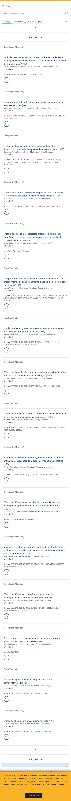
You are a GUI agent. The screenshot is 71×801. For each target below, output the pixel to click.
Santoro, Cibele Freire (12, 467)
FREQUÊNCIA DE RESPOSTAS (22, 693)
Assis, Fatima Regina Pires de (15, 67)
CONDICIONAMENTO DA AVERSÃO (17, 345)
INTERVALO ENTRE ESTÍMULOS (47, 342)
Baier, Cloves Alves (11, 556)
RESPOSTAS (35, 116)
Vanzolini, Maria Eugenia (13, 378)
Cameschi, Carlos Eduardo (13, 152)
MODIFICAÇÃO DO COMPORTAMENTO (45, 206)
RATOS (33, 345)
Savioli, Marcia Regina (12, 243)
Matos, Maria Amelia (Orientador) (37, 724)
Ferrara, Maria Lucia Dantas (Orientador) (42, 67)
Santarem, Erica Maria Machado (16, 512)
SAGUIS (51, 298)
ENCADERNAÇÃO (10, 118)
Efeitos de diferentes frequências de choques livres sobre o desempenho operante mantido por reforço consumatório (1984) (33, 505)
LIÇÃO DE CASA (36, 74)
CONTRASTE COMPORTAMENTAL (43, 564)
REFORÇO (51, 731)
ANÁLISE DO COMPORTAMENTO (52, 116)
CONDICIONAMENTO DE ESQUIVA (24, 160)
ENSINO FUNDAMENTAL (20, 74)
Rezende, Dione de (10, 420)
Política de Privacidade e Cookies (49, 784)
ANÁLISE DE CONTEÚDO (20, 251)
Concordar (34, 796)
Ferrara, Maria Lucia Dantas (14, 686)
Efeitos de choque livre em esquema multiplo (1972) (29, 721)
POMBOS (18, 430)
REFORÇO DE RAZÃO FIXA (48, 475)
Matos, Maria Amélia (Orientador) (37, 686)
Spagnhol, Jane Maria (12, 644)
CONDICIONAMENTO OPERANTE (23, 519)
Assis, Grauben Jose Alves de (15, 108)
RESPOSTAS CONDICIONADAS (48, 160)
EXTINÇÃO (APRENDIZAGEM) (47, 296)
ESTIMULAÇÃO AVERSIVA (37, 162)
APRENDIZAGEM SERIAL (20, 116)
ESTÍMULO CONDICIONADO (21, 427)
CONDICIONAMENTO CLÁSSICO (23, 296)
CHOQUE (7, 162)
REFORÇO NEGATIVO (19, 162)
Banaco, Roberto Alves (12, 600)
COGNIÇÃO (15, 652)
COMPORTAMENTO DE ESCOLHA (45, 427)
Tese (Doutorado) (11, 136)
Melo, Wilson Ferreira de (13, 288)
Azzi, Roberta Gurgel (11, 198)
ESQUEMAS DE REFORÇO (20, 206)
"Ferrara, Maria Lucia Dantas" (29, 22)
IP (12, 69)
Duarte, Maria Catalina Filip (14, 334)
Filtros (7, 22)
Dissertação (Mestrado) (14, 47)
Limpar (66, 22)
